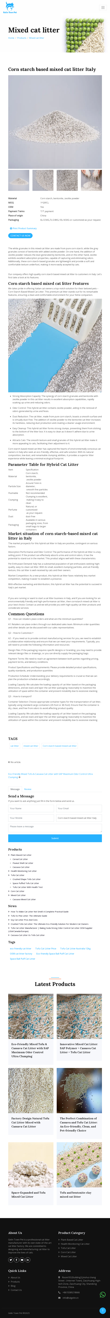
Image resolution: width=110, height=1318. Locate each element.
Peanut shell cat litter (23, 863)
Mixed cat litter (36, 37)
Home (11, 37)
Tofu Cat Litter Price (45, 948)
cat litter (15, 745)
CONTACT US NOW (20, 235)
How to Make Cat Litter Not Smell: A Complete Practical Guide (40, 911)
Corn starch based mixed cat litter (60, 745)
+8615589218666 (71, 1292)
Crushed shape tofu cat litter (27, 879)
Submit (55, 838)
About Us (15, 1277)
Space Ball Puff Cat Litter (22, 958)
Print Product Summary (23, 228)
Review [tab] (27, 789)
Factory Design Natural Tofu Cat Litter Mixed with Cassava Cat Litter (30, 1122)
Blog (13, 1285)
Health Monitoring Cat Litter (24, 871)
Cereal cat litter (20, 859)
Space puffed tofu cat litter (26, 883)
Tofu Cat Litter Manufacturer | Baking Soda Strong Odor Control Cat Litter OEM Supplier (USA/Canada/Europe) (50, 930)
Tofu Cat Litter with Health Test (28, 887)
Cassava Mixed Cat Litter (24, 899)
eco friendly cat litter (20, 948)
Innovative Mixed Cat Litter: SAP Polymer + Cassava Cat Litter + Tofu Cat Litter (79, 1048)
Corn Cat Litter (17, 891)
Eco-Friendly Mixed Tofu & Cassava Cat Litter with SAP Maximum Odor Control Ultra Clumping (30, 1050)
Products (21, 37)
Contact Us (16, 1290)
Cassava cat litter (21, 867)
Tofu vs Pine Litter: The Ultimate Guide (29, 915)
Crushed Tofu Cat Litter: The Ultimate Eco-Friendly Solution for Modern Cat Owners (49, 924)
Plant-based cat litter (21, 855)
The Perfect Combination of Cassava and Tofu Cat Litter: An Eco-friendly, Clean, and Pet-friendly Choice (78, 1124)
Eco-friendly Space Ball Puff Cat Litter (55, 953)
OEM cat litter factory (21, 953)
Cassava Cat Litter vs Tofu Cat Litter (28, 935)
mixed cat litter (30, 745)
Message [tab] (15, 789)
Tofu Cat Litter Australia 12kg (75, 948)
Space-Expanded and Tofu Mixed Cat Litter (28, 1194)
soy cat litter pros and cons (24, 919)
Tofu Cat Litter (17, 875)
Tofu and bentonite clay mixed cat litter (75, 1194)
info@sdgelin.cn (70, 1297)
